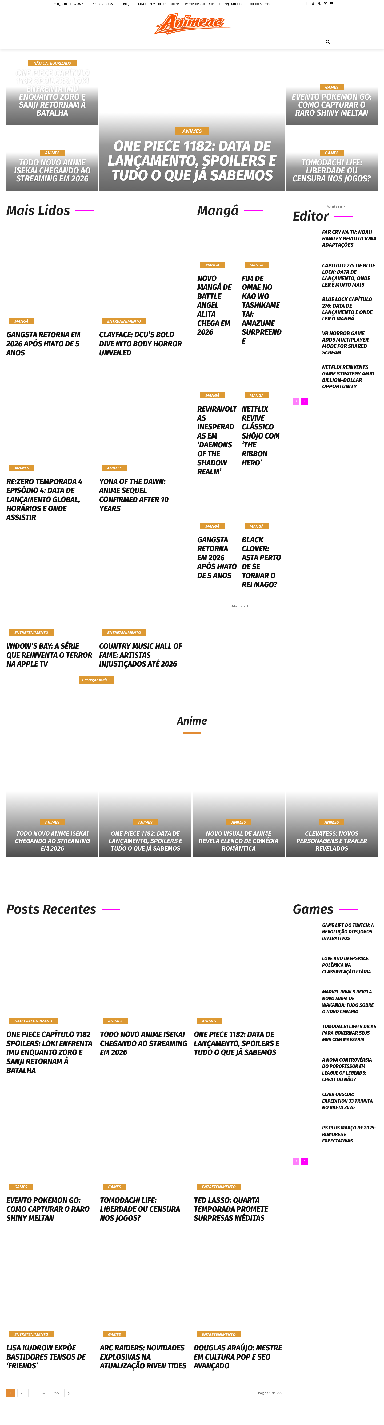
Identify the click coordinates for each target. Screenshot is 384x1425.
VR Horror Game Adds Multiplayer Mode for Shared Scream (345, 343)
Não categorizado (52, 63)
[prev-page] (296, 401)
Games (331, 87)
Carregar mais (96, 679)
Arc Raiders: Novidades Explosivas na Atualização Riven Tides (143, 1359)
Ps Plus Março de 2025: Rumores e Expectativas (344, 1142)
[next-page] (304, 401)
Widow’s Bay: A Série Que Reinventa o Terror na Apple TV (49, 655)
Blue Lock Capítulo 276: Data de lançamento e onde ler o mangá (347, 309)
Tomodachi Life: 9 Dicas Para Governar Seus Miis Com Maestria (349, 1044)
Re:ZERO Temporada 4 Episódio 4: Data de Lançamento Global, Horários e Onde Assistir (44, 499)
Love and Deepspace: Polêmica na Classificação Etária (349, 967)
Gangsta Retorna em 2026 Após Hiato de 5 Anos (43, 343)
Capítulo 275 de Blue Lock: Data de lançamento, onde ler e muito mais (348, 275)
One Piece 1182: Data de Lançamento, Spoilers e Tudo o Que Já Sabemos (236, 1046)
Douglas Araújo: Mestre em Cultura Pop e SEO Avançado (238, 1359)
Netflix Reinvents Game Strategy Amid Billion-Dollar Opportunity (348, 377)
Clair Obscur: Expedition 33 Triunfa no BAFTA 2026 (344, 1112)
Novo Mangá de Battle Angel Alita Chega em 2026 (217, 287)
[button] (328, 42)
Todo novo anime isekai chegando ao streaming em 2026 (143, 1046)
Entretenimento (124, 321)
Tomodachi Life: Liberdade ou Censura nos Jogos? (140, 1211)
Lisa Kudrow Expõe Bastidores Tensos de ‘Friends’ (46, 1359)
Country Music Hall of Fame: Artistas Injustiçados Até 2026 (140, 655)
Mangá (21, 321)
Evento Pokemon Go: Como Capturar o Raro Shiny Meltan (48, 1211)
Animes (52, 153)
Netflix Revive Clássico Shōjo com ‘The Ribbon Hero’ (261, 377)
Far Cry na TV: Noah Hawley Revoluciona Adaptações (349, 238)
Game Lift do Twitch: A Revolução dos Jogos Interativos (348, 934)
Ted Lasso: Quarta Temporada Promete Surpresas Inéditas (231, 1211)
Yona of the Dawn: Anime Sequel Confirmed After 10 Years (134, 495)
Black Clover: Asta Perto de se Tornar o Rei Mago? (261, 468)
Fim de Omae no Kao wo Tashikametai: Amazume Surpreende (261, 290)
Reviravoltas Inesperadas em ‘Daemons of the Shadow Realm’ (216, 381)
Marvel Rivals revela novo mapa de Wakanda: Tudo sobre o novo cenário (349, 1007)
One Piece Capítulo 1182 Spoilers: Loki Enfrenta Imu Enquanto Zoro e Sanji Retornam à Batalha (49, 1055)
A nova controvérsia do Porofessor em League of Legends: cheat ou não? (349, 1078)
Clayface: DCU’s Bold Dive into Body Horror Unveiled (140, 343)
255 (56, 1395)
